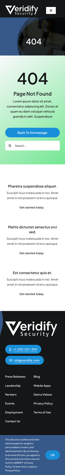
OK (52, 455)
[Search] (10, 145)
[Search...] (32, 145)
